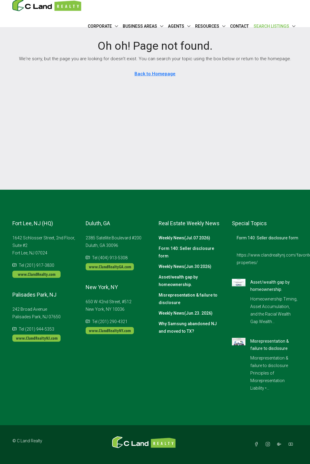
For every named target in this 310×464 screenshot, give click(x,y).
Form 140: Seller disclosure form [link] (267, 237)
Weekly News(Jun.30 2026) (185, 266)
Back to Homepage (155, 73)
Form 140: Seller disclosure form (186, 252)
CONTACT (239, 26)
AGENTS (176, 26)
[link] (239, 282)
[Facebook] (257, 444)
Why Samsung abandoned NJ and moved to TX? (188, 327)
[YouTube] (292, 444)
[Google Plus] (280, 444)
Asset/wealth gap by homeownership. (178, 281)
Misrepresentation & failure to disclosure (188, 299)
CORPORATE (100, 26)
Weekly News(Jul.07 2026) (184, 237)
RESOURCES (207, 26)
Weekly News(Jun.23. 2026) (186, 313)
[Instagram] (269, 444)
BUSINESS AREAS (140, 26)
